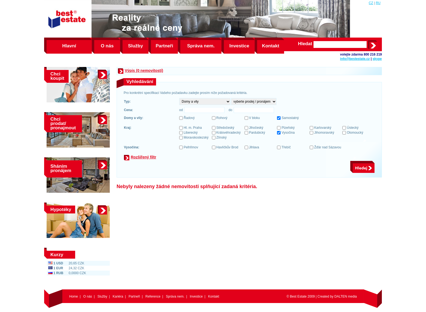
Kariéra (117, 296)
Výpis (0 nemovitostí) (144, 70)
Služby (135, 45)
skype (377, 59)
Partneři (164, 45)
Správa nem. (201, 45)
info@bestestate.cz (355, 59)
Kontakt (270, 45)
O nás (107, 45)
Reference (152, 296)
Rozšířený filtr (143, 157)
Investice (239, 45)
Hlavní (69, 45)
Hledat (305, 44)
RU (378, 3)
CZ (371, 3)
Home (73, 296)
